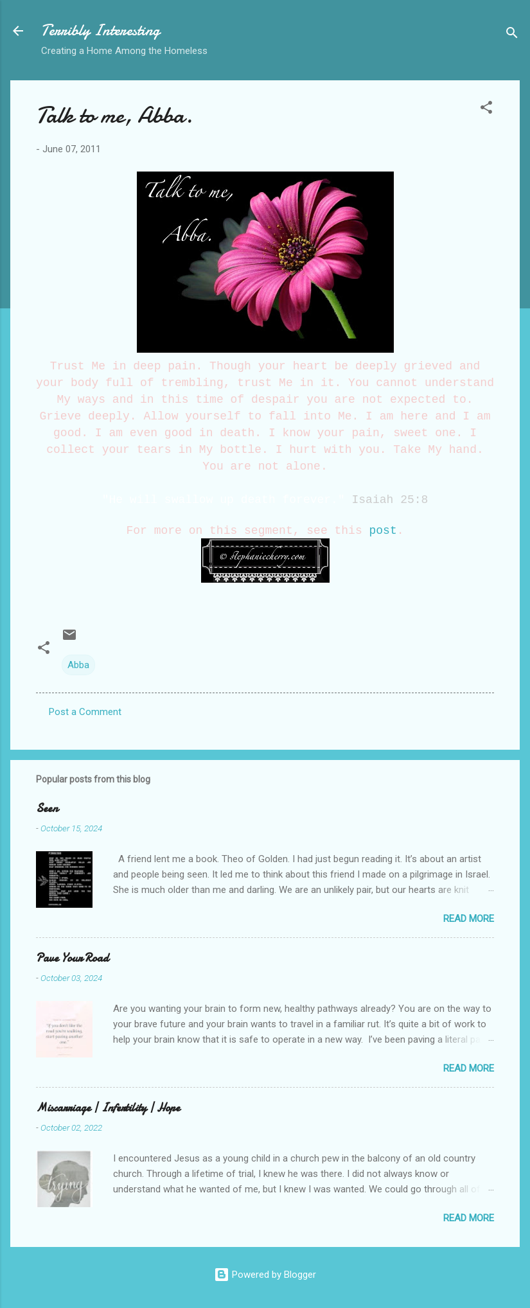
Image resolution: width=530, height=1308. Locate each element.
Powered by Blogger (265, 1274)
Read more (468, 918)
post (383, 530)
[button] (486, 109)
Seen (47, 808)
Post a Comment (85, 712)
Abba (78, 665)
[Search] (512, 35)
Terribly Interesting (100, 30)
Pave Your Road (72, 958)
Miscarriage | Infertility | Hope (108, 1108)
